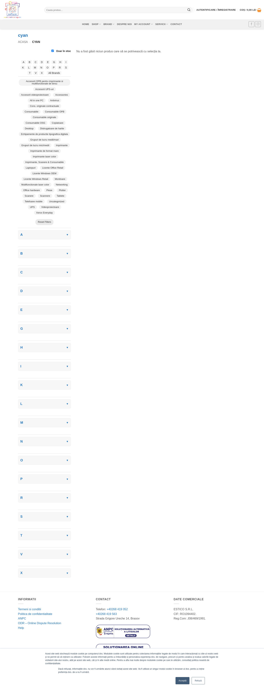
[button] (250, 10)
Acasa (23, 41)
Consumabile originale (44, 117)
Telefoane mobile (33, 201)
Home (85, 24)
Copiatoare (57, 123)
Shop (96, 24)
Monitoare (60, 179)
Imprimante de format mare (44, 151)
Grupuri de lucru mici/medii (35, 145)
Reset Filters (44, 222)
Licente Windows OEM (44, 173)
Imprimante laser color (44, 156)
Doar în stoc (61, 51)
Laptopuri (30, 167)
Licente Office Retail (52, 167)
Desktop (29, 128)
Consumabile (31, 111)
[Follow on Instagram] (258, 24)
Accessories (61, 94)
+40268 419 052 (117, 609)
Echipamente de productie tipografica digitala (44, 134)
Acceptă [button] (182, 680)
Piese (49, 190)
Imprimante (62, 145)
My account (143, 24)
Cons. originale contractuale (44, 106)
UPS (32, 207)
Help (21, 627)
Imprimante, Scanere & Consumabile (44, 162)
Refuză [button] (198, 680)
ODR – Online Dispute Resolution (39, 623)
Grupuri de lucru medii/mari (44, 139)
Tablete (60, 195)
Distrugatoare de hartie (52, 128)
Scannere (45, 195)
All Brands (54, 73)
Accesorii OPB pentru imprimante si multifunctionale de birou (44, 82)
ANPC (22, 618)
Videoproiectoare (50, 207)
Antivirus (54, 100)
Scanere (29, 195)
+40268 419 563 (106, 613)
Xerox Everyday (44, 212)
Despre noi (124, 24)
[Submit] (189, 10)
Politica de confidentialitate (35, 613)
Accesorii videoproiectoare (34, 94)
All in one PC (36, 100)
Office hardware (31, 190)
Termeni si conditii (29, 609)
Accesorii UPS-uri (44, 89)
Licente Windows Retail (36, 179)
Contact (176, 24)
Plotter (62, 190)
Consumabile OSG (35, 123)
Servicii (161, 24)
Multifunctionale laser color (35, 184)
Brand (109, 24)
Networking (61, 184)
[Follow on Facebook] (251, 24)
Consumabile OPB (54, 111)
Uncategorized (56, 201)
